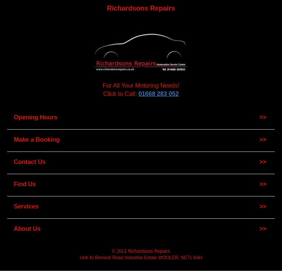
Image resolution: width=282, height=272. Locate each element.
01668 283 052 (159, 94)
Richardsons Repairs (141, 8)
